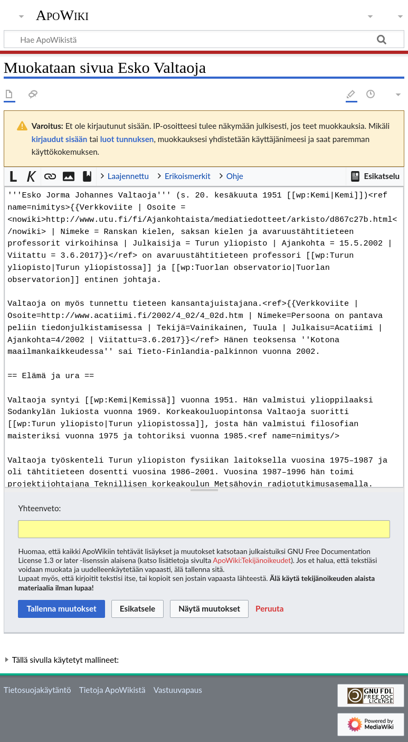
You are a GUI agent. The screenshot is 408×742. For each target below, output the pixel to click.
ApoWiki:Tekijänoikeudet (252, 560)
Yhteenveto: (39, 508)
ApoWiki (62, 15)
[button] (374, 176)
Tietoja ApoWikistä (112, 689)
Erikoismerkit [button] (188, 176)
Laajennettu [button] (128, 176)
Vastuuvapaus (178, 689)
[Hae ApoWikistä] (204, 39)
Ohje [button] (234, 176)
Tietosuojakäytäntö (37, 689)
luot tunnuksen (127, 139)
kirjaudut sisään (59, 139)
